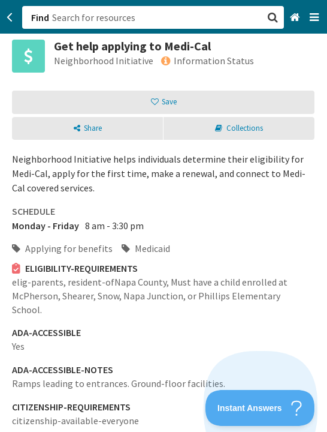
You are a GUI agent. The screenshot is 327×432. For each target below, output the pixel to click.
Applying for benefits (62, 248)
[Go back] (10, 17)
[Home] (296, 18)
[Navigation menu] (315, 18)
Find (40, 17)
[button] (163, 216)
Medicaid (146, 248)
